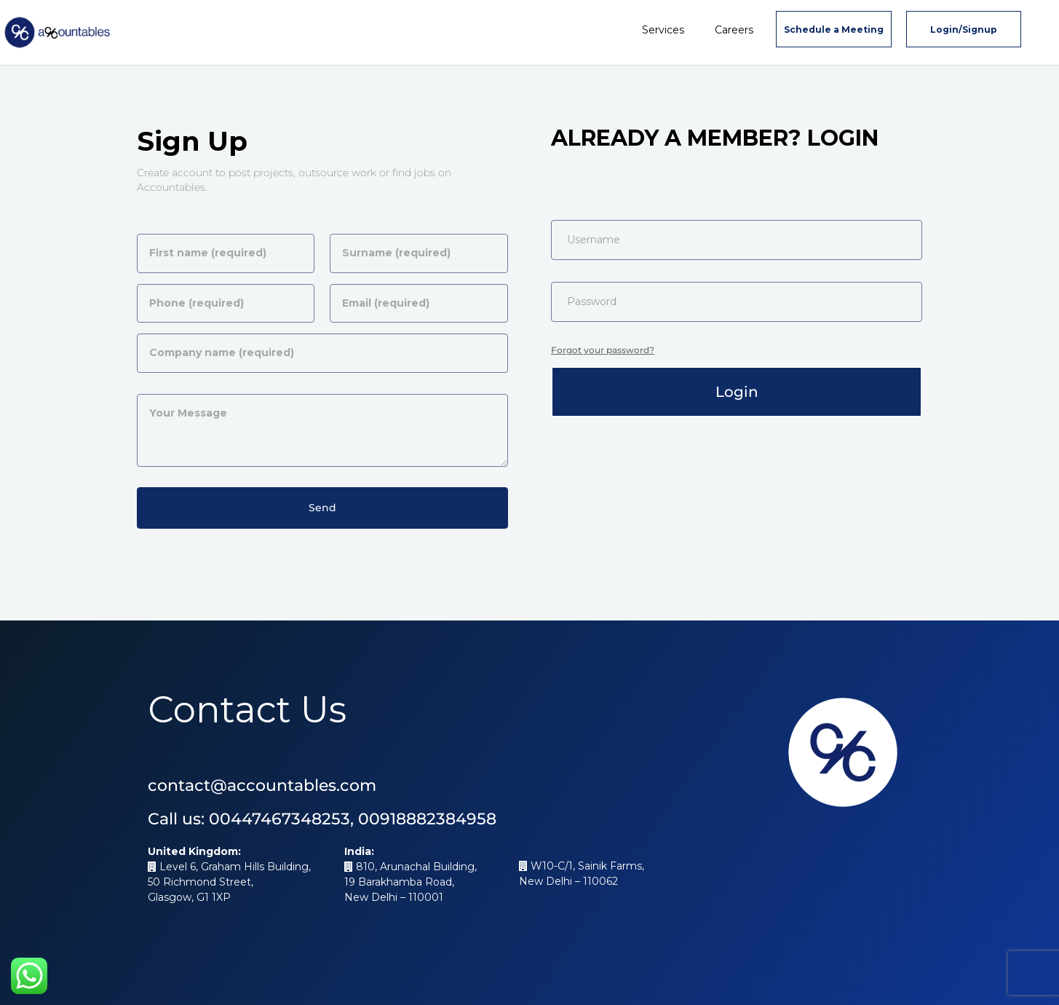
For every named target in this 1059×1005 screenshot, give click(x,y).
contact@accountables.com (262, 785)
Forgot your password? (602, 349)
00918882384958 (427, 819)
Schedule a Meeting (834, 29)
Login (736, 392)
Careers (734, 29)
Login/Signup (963, 29)
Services (663, 29)
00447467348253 (279, 819)
